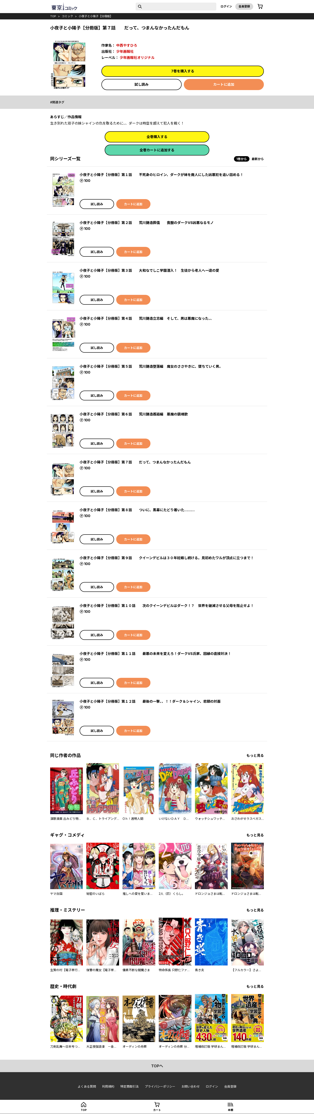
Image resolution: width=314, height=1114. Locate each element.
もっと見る (255, 755)
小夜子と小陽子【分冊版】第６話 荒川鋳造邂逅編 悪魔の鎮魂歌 (134, 414)
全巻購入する (157, 137)
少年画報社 (125, 51)
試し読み (141, 84)
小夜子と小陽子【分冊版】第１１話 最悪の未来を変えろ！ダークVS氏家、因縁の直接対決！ (155, 653)
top (53, 16)
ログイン (226, 6)
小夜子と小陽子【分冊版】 (96, 16)
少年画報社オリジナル (137, 57)
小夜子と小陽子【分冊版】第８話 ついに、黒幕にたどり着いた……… (137, 510)
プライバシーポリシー (160, 1086)
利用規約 (108, 1086)
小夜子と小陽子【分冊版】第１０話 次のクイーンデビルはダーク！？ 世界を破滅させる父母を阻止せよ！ (167, 605)
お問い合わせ (190, 1086)
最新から (258, 159)
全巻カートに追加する (157, 150)
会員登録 (244, 6)
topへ (157, 1066)
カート (157, 1110)
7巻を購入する (182, 71)
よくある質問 (87, 1086)
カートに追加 (223, 84)
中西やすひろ (126, 45)
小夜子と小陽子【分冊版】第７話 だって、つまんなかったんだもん (135, 462)
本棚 (230, 1110)
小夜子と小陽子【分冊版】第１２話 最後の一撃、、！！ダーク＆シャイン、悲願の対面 (150, 701)
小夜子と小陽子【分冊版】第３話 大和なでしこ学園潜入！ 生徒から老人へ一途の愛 (149, 270)
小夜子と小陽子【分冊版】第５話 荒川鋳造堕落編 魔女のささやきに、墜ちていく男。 (151, 366)
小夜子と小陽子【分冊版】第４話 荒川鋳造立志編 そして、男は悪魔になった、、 (147, 318)
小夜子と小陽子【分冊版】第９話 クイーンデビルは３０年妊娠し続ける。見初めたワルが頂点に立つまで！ (167, 558)
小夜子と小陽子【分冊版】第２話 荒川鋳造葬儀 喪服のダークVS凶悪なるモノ (147, 222)
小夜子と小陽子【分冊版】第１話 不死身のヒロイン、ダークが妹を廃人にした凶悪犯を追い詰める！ (161, 175)
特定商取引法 (129, 1086)
